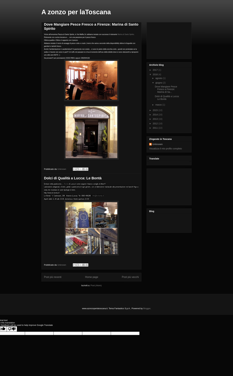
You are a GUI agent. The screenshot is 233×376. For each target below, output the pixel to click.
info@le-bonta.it (98, 196)
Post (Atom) (96, 285)
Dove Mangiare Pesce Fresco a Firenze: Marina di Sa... (166, 89)
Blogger (146, 308)
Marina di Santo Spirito (125, 34)
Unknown (157, 144)
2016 (155, 74)
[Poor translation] (12, 329)
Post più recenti (52, 277)
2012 (155, 123)
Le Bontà (64, 184)
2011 (155, 128)
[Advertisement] (165, 39)
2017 (155, 70)
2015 (155, 110)
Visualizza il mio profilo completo (165, 148)
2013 (155, 119)
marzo (158, 104)
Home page (91, 277)
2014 (155, 114)
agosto (159, 78)
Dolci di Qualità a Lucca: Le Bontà (73, 178)
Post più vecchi (130, 277)
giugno (159, 82)
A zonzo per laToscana (76, 12)
